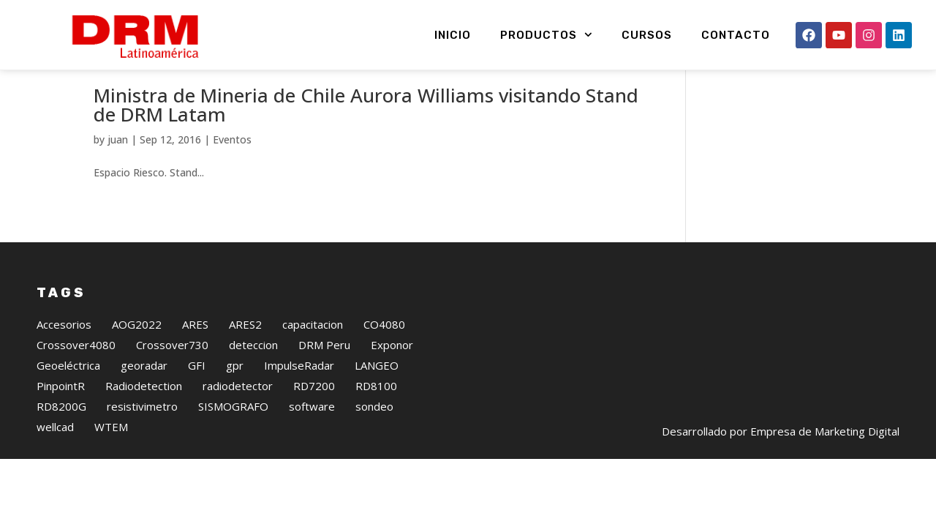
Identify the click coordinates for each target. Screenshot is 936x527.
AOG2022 (137, 366)
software (312, 448)
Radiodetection (143, 427)
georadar (144, 407)
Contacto (735, 35)
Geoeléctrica (68, 407)
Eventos (232, 181)
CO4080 (384, 366)
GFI (196, 407)
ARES (195, 366)
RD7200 (314, 427)
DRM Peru (324, 386)
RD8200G (61, 448)
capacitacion (312, 366)
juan (117, 181)
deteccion (253, 386)
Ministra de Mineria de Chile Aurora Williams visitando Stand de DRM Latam (366, 146)
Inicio (452, 35)
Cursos (647, 35)
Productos (546, 34)
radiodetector (238, 427)
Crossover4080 (76, 386)
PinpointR (61, 427)
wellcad (55, 468)
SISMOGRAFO (233, 448)
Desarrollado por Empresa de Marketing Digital (780, 473)
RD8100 (376, 427)
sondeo (374, 448)
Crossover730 (172, 386)
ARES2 (245, 366)
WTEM (111, 468)
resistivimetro (142, 448)
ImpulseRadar (299, 407)
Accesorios (64, 366)
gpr (235, 407)
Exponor (392, 386)
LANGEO (377, 407)
